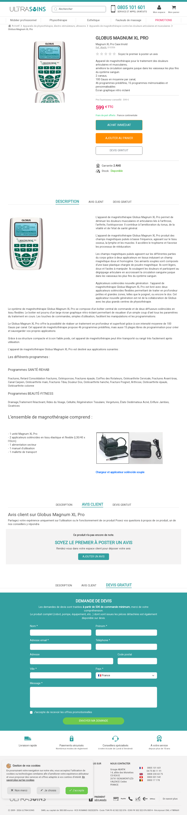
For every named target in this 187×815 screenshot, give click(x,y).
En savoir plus (170, 798)
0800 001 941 (154, 777)
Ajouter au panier (119, 138)
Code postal (125, 654)
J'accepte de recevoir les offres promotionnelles (63, 712)
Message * (36, 683)
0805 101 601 (154, 768)
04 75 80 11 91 (154, 771)
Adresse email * (39, 640)
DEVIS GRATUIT (119, 150)
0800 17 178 (153, 780)
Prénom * (101, 626)
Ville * (33, 668)
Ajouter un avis (94, 556)
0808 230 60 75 (155, 774)
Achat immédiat (119, 125)
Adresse (35, 654)
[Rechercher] (79, 9)
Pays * (99, 668)
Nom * (34, 626)
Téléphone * (103, 640)
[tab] (116, 799)
